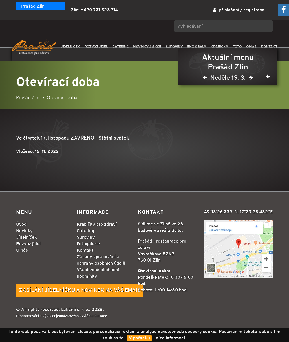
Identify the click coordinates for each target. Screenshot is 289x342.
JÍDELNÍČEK (70, 46)
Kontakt (85, 250)
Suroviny (86, 237)
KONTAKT (269, 46)
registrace (254, 10)
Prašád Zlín (33, 6)
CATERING (120, 46)
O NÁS (251, 46)
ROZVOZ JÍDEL (96, 46)
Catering (85, 231)
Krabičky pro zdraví (97, 224)
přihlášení (229, 10)
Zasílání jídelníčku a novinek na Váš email (80, 290)
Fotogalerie (88, 244)
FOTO (237, 46)
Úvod (21, 224)
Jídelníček (26, 237)
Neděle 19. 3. (228, 79)
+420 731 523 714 (99, 10)
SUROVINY (174, 46)
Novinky (24, 231)
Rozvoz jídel (28, 244)
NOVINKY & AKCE (147, 46)
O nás (22, 250)
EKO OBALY (196, 46)
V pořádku (139, 338)
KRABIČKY (219, 46)
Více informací (170, 338)
